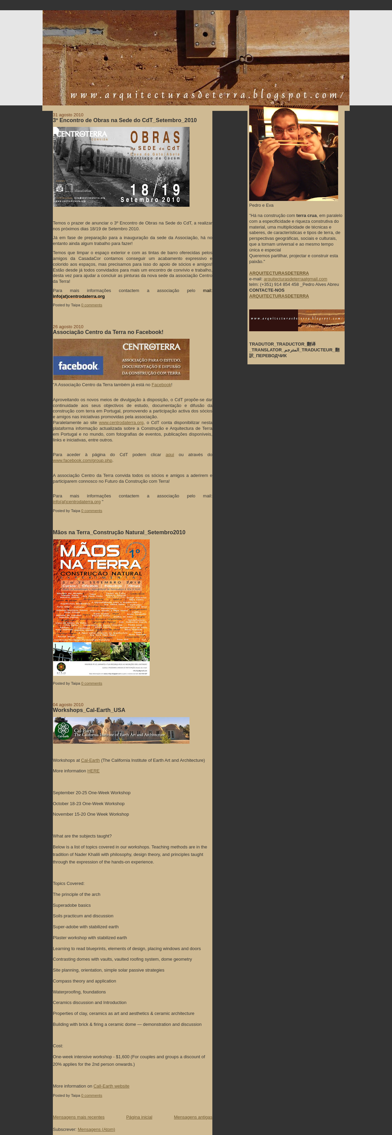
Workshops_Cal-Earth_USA (89, 710)
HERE (93, 770)
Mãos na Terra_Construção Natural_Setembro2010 (119, 532)
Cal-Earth (90, 760)
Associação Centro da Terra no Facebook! (108, 332)
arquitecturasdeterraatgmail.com (295, 278)
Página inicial (139, 1117)
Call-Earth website (111, 1086)
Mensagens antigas (193, 1117)
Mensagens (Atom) (96, 1129)
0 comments (91, 305)
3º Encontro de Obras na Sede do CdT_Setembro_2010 (125, 120)
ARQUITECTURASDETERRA (279, 296)
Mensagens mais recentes (79, 1117)
